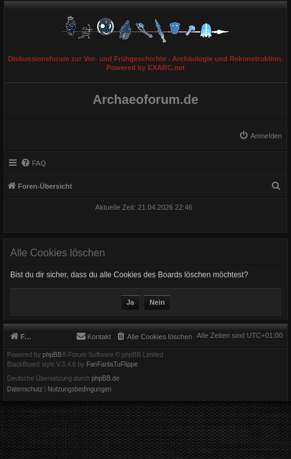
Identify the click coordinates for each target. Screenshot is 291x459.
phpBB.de (105, 378)
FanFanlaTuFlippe (112, 364)
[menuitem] (260, 135)
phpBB (52, 355)
